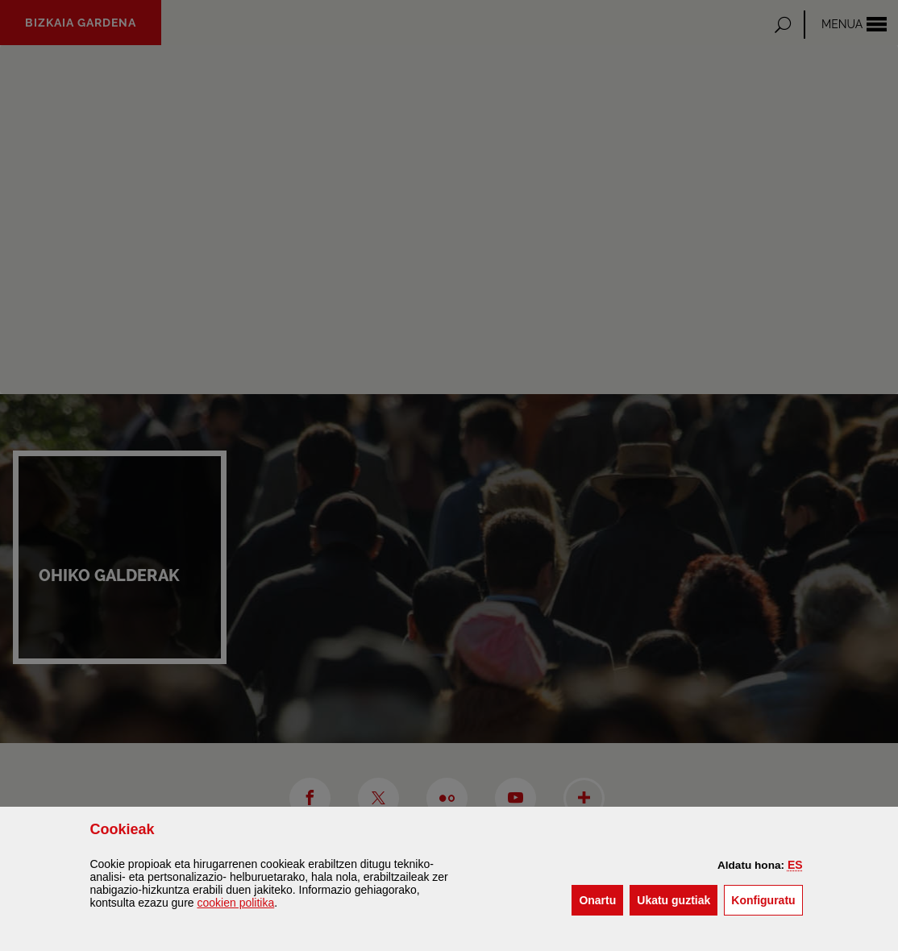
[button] (795, 864)
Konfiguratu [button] (766, 899)
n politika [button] (235, 902)
